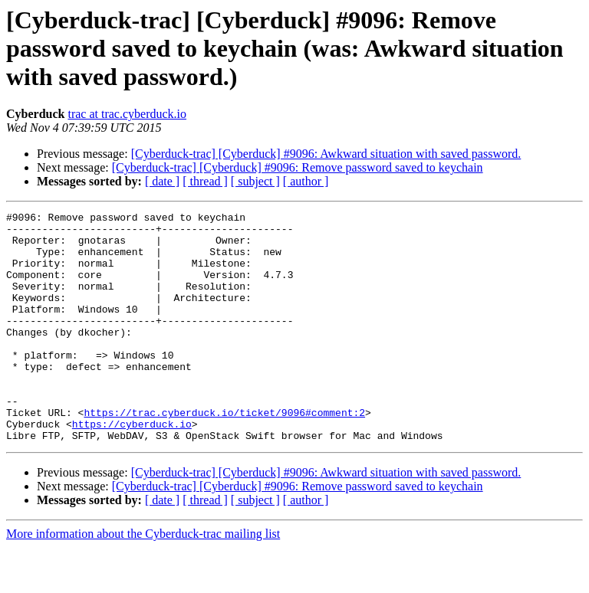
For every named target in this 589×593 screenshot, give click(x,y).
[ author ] (306, 181)
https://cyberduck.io (132, 467)
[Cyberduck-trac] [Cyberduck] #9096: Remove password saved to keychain (297, 167)
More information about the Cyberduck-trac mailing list (143, 579)
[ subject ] (255, 181)
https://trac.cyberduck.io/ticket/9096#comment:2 (224, 453)
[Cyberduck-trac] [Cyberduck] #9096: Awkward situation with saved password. (326, 153)
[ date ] (162, 181)
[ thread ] (205, 181)
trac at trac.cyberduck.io (126, 113)
